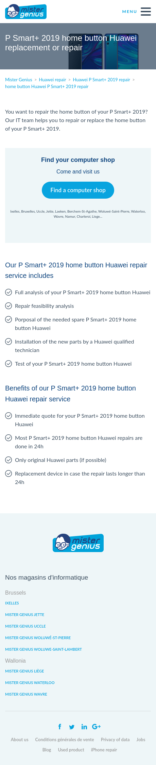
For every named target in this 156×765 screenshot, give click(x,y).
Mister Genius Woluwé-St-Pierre (38, 637)
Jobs (141, 739)
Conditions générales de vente (64, 739)
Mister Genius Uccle (25, 626)
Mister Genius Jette (24, 614)
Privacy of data (115, 739)
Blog (46, 749)
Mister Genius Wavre (26, 694)
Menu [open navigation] (136, 11)
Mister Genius (30, 11)
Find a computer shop (78, 190)
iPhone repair (104, 749)
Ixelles (12, 603)
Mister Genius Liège (24, 671)
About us (20, 739)
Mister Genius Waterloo (30, 682)
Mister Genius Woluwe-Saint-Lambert (43, 649)
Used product (71, 749)
